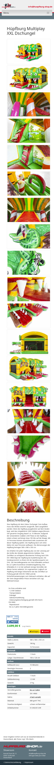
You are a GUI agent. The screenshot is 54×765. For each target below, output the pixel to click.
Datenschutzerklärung (12, 762)
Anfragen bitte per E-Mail (37, 756)
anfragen (34, 631)
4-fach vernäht (35, 697)
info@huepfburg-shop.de (40, 6)
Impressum (28, 762)
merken (45, 631)
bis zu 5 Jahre (35, 690)
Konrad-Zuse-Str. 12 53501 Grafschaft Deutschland (10, 756)
